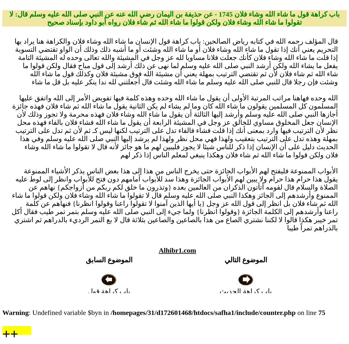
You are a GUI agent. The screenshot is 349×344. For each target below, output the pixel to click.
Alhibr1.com (177, 250)
